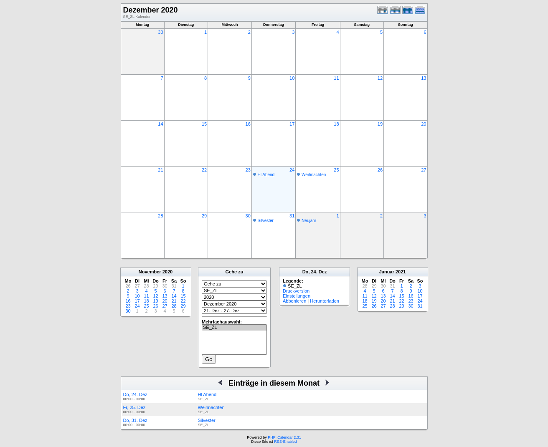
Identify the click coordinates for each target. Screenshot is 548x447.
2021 (401, 271)
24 (291, 169)
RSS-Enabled (285, 441)
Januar (386, 271)
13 (423, 78)
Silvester (266, 220)
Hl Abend (266, 174)
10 (291, 78)
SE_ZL (234, 328)
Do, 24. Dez (135, 394)
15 (204, 123)
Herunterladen (324, 300)
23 (248, 169)
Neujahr (309, 220)
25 (336, 169)
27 (423, 169)
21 (160, 169)
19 (380, 123)
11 (336, 78)
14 (160, 123)
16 (248, 123)
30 (160, 32)
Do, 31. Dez (135, 420)
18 (336, 123)
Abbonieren (294, 300)
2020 (167, 271)
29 (204, 215)
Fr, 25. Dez (134, 407)
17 (291, 123)
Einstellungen (296, 295)
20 (423, 123)
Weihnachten (314, 174)
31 (291, 215)
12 (380, 78)
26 (380, 169)
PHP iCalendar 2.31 (284, 437)
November (150, 271)
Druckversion (296, 290)
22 (204, 169)
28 (160, 215)
